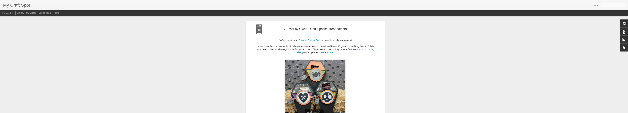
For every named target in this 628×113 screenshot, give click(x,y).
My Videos (31, 13)
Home (56, 13)
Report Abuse (333, 111)
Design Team (45, 13)
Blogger (324, 111)
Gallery (20, 13)
